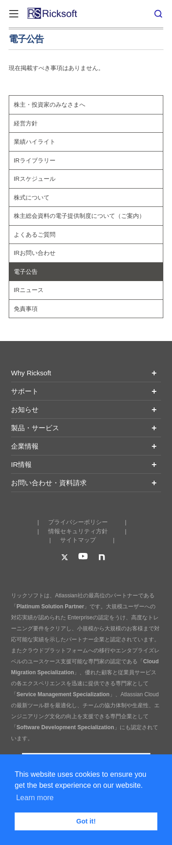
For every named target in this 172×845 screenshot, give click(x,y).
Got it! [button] (85, 821)
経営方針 (26, 123)
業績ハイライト (34, 141)
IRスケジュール (34, 178)
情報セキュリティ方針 (78, 531)
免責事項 (26, 308)
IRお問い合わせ (34, 252)
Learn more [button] (35, 798)
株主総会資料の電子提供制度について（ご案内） (79, 215)
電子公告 (26, 271)
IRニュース (29, 290)
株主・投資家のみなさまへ (49, 104)
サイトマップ (78, 539)
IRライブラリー (34, 160)
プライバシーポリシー (78, 522)
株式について (32, 197)
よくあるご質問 (34, 234)
